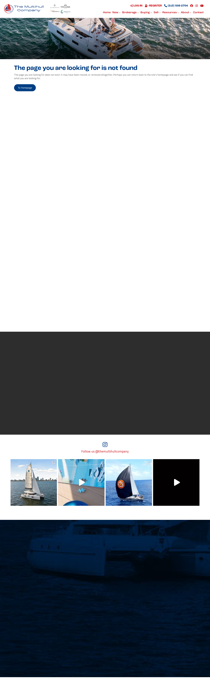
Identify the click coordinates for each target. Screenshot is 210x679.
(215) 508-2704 (176, 5)
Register (153, 5)
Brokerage (130, 12)
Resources (170, 12)
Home (106, 12)
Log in (136, 5)
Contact (198, 12)
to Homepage (25, 88)
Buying (146, 12)
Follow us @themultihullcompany (105, 453)
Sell (156, 12)
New (116, 12)
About (186, 12)
